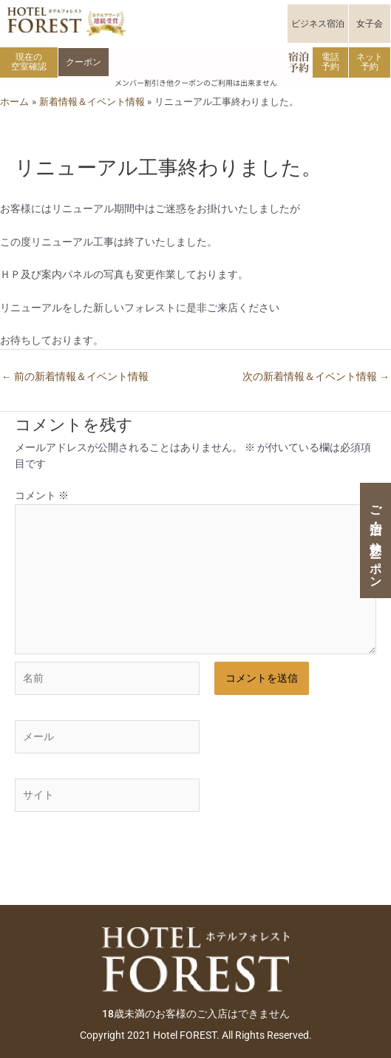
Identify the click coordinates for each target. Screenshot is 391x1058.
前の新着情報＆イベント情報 (75, 376)
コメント (42, 495)
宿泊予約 (298, 62)
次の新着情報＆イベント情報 (316, 376)
